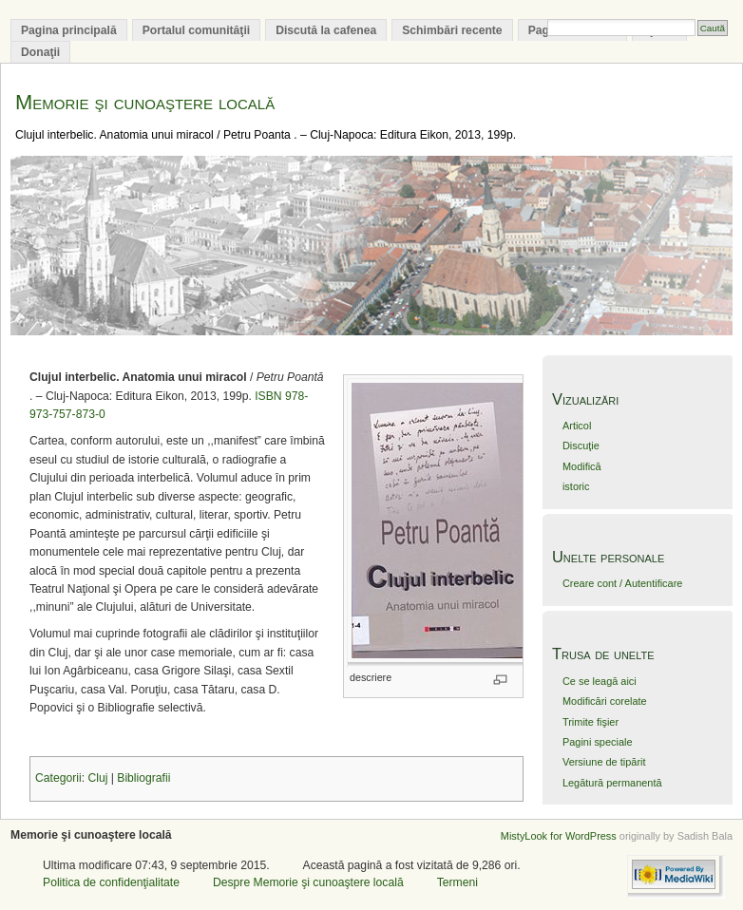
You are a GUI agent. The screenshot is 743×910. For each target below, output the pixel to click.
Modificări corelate (604, 701)
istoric (576, 486)
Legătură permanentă (612, 782)
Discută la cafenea (326, 30)
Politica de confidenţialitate (111, 882)
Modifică (581, 466)
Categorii (58, 778)
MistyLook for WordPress (559, 836)
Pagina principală (69, 30)
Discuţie (581, 445)
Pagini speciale (597, 742)
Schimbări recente (452, 30)
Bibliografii (143, 778)
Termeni (457, 882)
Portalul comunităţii (196, 30)
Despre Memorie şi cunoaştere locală (308, 882)
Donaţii (40, 52)
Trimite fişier (590, 722)
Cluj (97, 778)
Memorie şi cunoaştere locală (145, 102)
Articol (576, 425)
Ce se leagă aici (599, 681)
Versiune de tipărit (604, 762)
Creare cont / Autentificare (622, 583)
